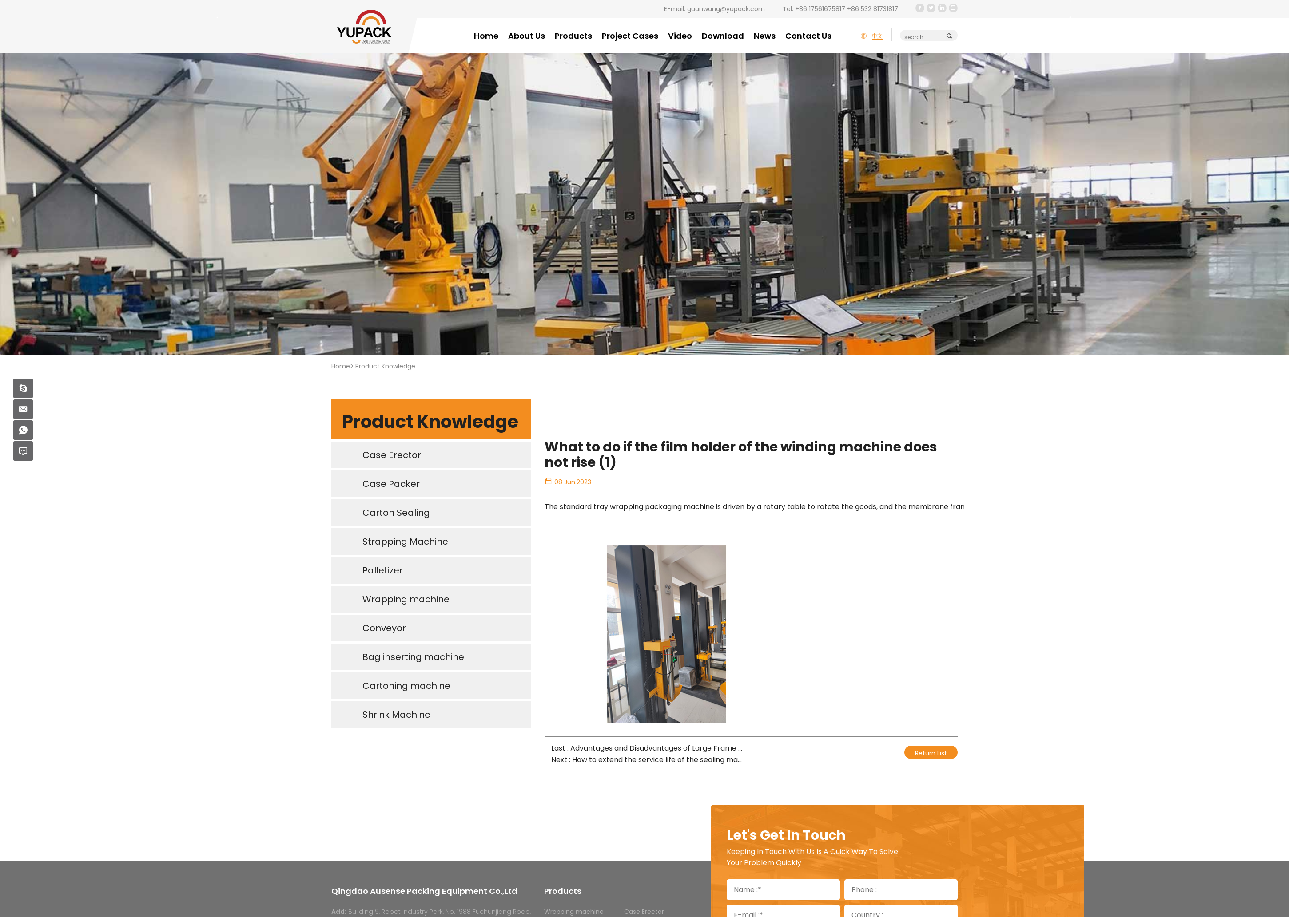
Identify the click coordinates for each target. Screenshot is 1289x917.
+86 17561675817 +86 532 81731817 (846, 8)
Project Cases (630, 35)
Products (573, 35)
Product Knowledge (385, 366)
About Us (526, 35)
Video (680, 35)
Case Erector (644, 911)
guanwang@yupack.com (726, 8)
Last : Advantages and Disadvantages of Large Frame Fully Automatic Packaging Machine (647, 748)
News (765, 35)
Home (486, 35)
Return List (931, 753)
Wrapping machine (574, 911)
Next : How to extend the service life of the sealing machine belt (647, 760)
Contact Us (808, 35)
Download (723, 35)
